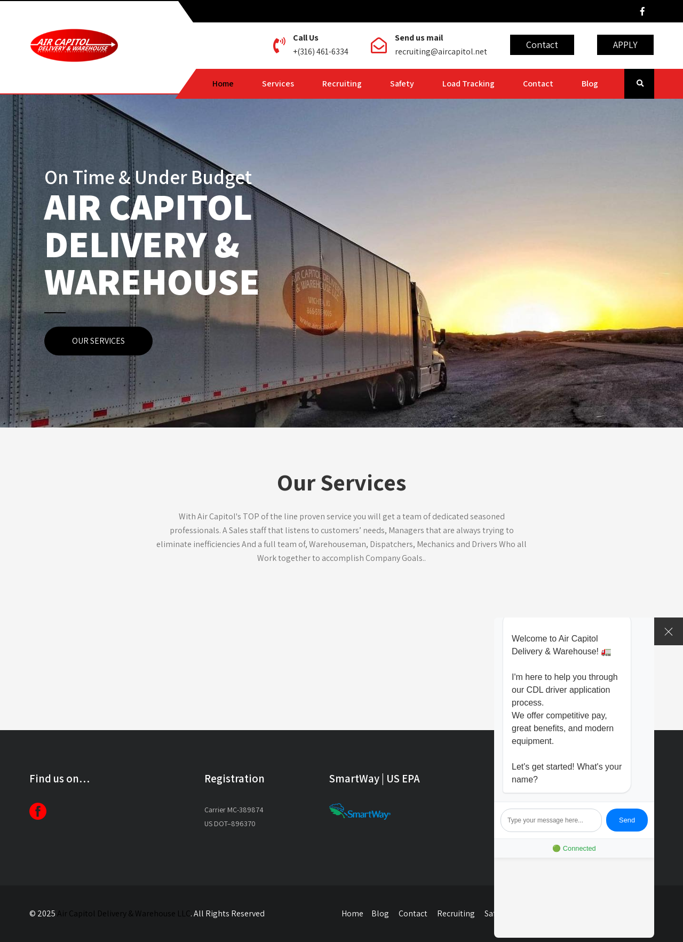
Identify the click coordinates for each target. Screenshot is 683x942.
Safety (402, 83)
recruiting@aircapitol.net (441, 51)
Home (223, 83)
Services (278, 83)
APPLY (625, 44)
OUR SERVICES (98, 340)
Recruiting (342, 83)
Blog (590, 83)
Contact (542, 44)
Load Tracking (468, 83)
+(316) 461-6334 (320, 51)
